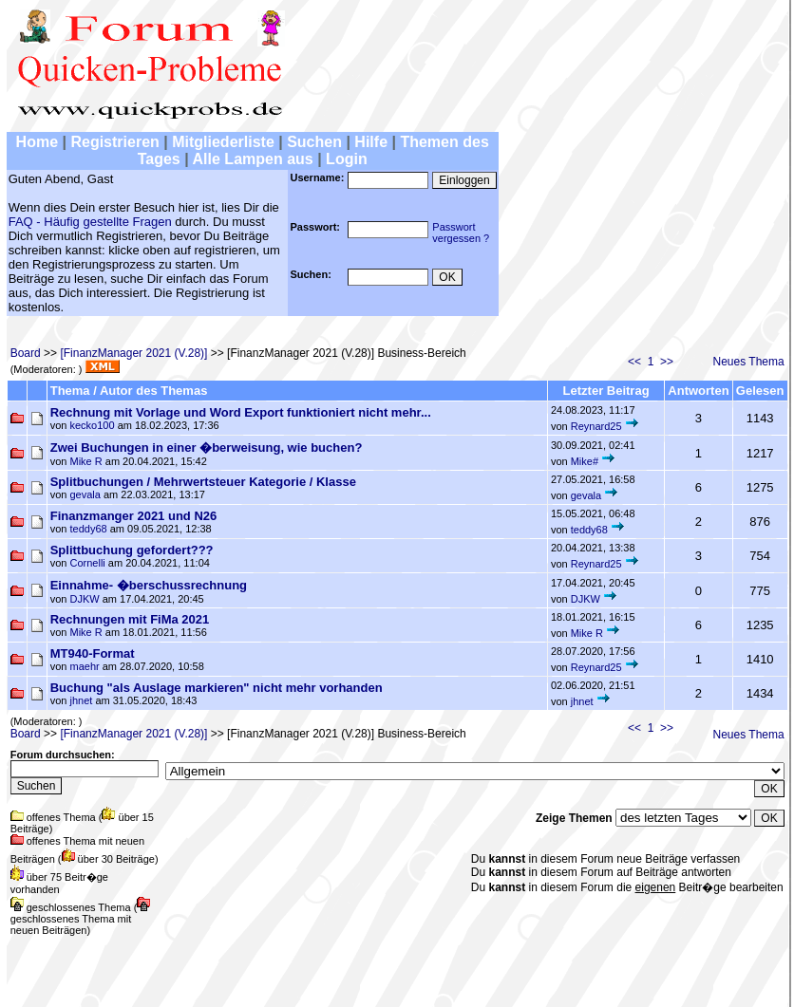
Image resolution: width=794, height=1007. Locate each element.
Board (25, 353)
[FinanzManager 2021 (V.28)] (133, 353)
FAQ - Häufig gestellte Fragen (90, 221)
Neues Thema (749, 361)
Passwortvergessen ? (460, 232)
